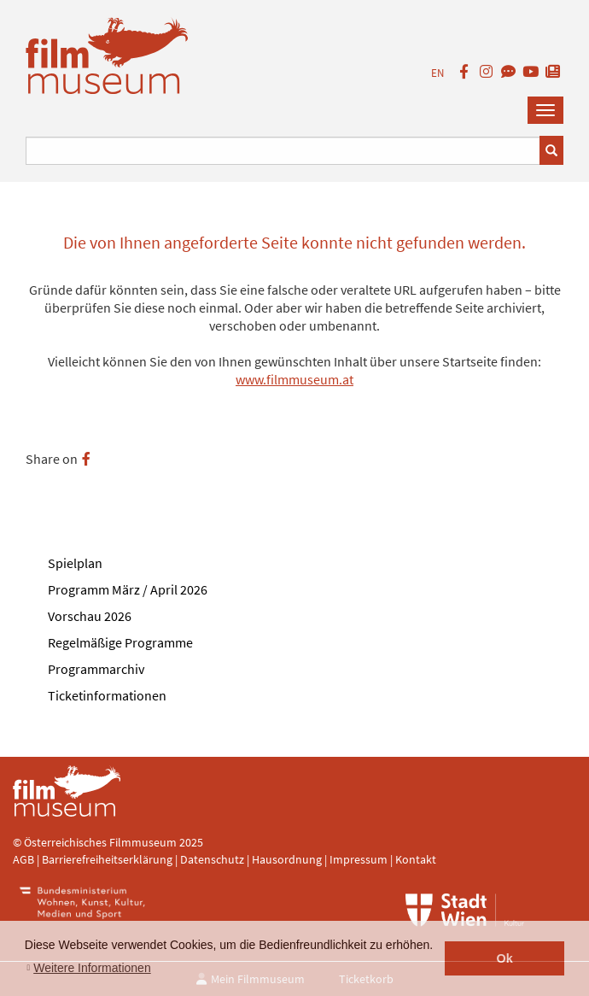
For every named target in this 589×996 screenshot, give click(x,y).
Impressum (358, 859)
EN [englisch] (437, 73)
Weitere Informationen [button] (91, 968)
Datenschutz (213, 859)
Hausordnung (288, 859)
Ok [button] (505, 958)
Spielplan (75, 562)
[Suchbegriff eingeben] (283, 151)
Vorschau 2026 (89, 615)
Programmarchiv (96, 668)
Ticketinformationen (107, 695)
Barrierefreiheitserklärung (107, 859)
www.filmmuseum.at (294, 379)
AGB (23, 859)
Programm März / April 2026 (127, 589)
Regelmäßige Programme (120, 642)
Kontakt (415, 859)
